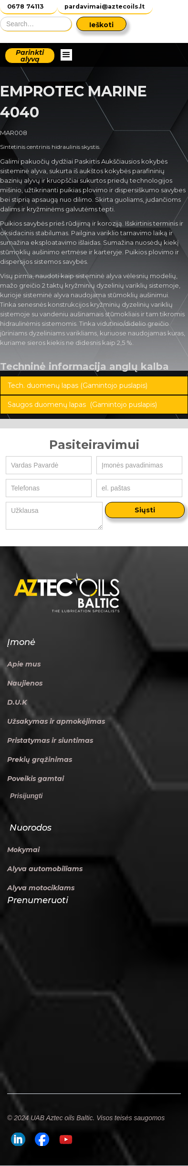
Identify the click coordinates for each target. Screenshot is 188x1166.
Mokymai (23, 849)
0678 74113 (25, 6)
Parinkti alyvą (30, 55)
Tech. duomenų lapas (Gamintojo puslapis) (77, 385)
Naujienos (24, 683)
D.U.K (17, 702)
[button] (66, 54)
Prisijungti (26, 796)
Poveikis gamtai (35, 778)
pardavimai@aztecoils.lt (104, 6)
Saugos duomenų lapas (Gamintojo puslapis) (82, 404)
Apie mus (24, 664)
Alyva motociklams (40, 888)
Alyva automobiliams (45, 868)
